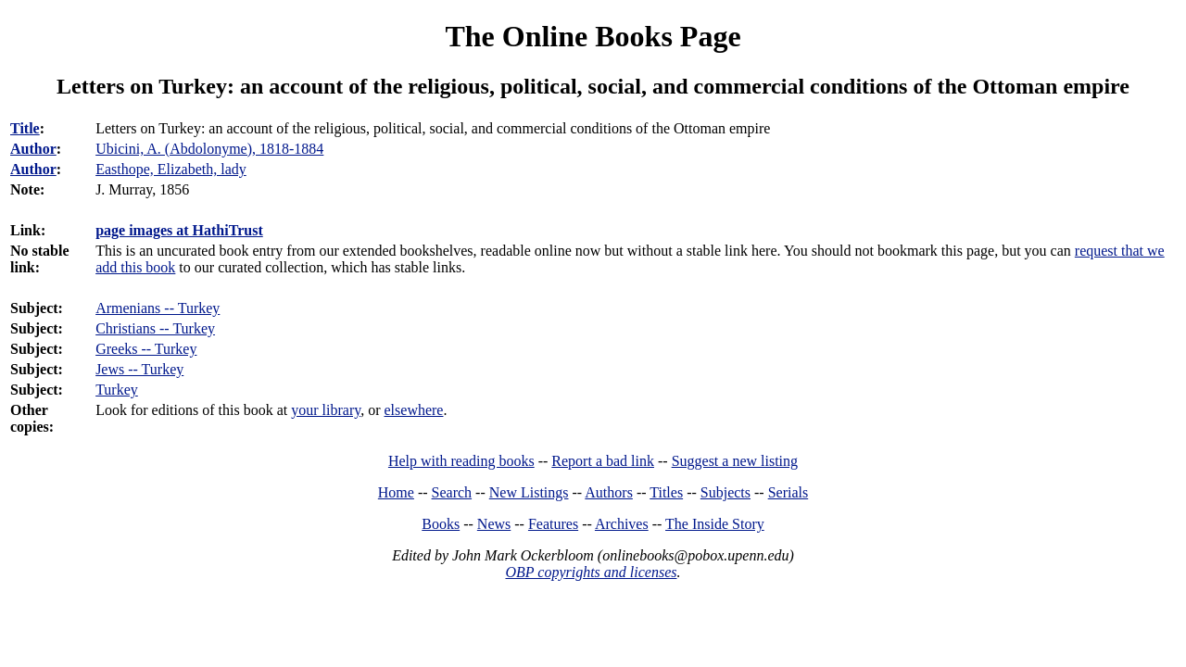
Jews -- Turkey (139, 369)
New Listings (529, 492)
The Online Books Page (592, 36)
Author (33, 149)
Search (452, 492)
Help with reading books (461, 461)
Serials (788, 492)
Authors (609, 492)
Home (396, 492)
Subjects (725, 492)
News (494, 524)
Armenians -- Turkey (157, 308)
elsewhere (414, 410)
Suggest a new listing (735, 461)
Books (441, 524)
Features (553, 524)
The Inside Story (714, 524)
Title (25, 128)
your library (325, 410)
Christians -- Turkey (155, 328)
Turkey (116, 389)
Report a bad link (602, 461)
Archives (622, 524)
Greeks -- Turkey (145, 349)
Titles (666, 492)
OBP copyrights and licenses (590, 572)
